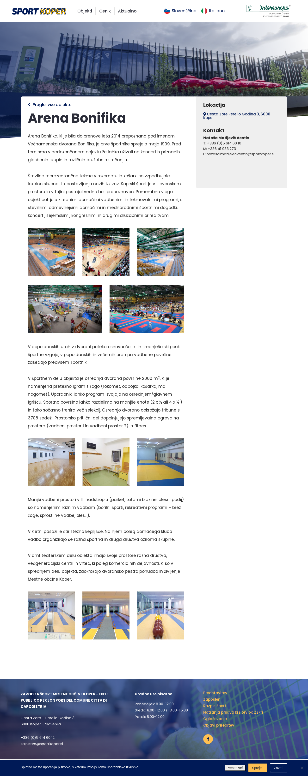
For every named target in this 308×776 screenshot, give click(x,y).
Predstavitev (215, 692)
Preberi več (235, 768)
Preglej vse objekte (50, 104)
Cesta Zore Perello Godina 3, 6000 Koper (236, 115)
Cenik (105, 11)
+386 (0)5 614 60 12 (38, 737)
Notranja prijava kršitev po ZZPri (233, 712)
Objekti (84, 11)
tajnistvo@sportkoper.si (42, 743)
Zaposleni (212, 699)
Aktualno (127, 11)
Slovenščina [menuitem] (184, 11)
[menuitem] (180, 11)
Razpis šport (214, 705)
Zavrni (278, 768)
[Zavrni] (302, 767)
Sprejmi (257, 768)
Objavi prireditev (218, 725)
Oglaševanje (215, 718)
